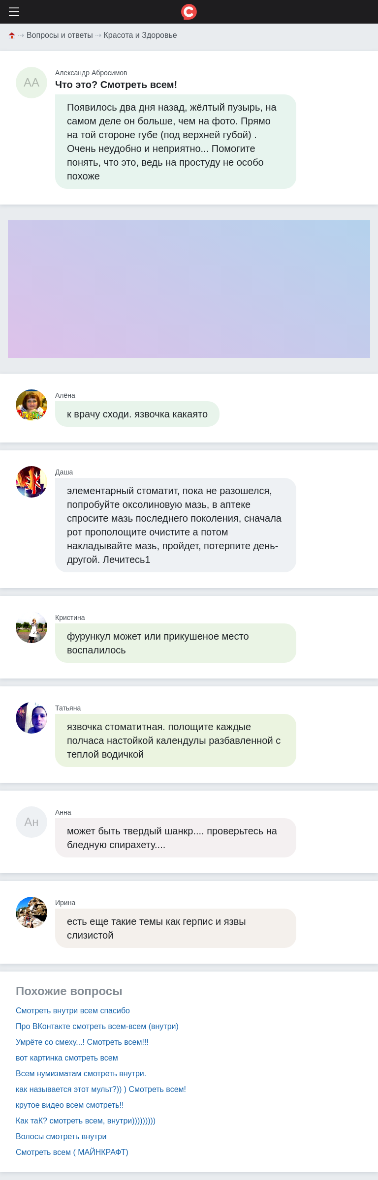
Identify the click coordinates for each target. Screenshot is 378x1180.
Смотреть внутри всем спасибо (73, 1010)
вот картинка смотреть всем (67, 1058)
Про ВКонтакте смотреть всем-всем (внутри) (97, 1026)
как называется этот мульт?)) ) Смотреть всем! (101, 1089)
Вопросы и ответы (60, 35)
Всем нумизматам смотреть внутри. (81, 1073)
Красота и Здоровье (140, 35)
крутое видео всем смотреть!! (70, 1105)
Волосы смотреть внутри (61, 1136)
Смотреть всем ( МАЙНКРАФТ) (72, 1152)
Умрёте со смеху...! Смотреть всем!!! (82, 1042)
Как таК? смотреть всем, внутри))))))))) (86, 1121)
